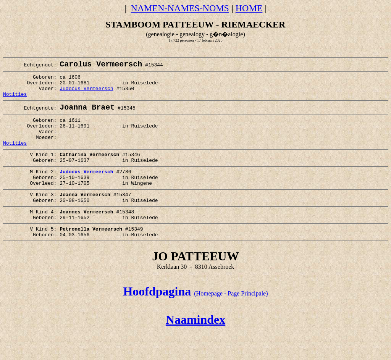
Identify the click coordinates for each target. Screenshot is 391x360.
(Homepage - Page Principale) (195, 321)
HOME (249, 8)
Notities (15, 101)
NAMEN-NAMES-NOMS (180, 8)
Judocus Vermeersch (86, 94)
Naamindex (195, 348)
